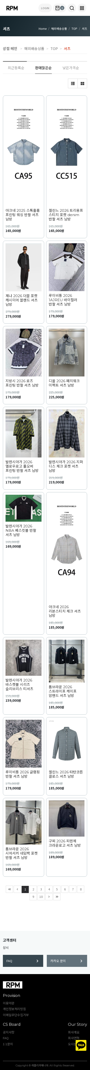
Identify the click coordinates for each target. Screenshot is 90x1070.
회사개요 (73, 1032)
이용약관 (8, 1003)
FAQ (22, 960)
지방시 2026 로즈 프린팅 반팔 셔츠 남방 (22, 383)
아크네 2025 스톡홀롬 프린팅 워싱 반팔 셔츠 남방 (23, 214)
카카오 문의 (66, 960)
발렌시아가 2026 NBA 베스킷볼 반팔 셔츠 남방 (21, 530)
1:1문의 (8, 1044)
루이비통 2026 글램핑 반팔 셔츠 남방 (23, 774)
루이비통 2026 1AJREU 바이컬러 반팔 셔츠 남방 (63, 300)
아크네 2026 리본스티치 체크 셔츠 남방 (65, 611)
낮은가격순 (70, 67)
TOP (74, 28)
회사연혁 (73, 1038)
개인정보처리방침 (14, 1009)
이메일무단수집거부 (16, 1015)
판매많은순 (43, 67)
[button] (71, 8)
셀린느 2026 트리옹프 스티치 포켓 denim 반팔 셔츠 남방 (66, 214)
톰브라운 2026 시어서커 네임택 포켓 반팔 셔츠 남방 (22, 853)
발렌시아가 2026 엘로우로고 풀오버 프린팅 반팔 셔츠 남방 (22, 466)
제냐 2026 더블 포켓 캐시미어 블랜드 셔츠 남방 (22, 300)
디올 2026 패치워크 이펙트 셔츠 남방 (64, 383)
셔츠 (84, 28)
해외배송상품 (59, 28)
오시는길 (73, 1044)
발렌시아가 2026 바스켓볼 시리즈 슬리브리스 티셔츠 (19, 684)
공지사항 (8, 1032)
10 (40, 896)
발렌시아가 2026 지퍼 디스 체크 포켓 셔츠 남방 (66, 466)
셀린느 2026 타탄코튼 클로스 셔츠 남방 (66, 774)
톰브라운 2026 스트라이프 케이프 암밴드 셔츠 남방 (63, 691)
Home (43, 28)
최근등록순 (16, 67)
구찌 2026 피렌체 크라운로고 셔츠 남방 (65, 843)
